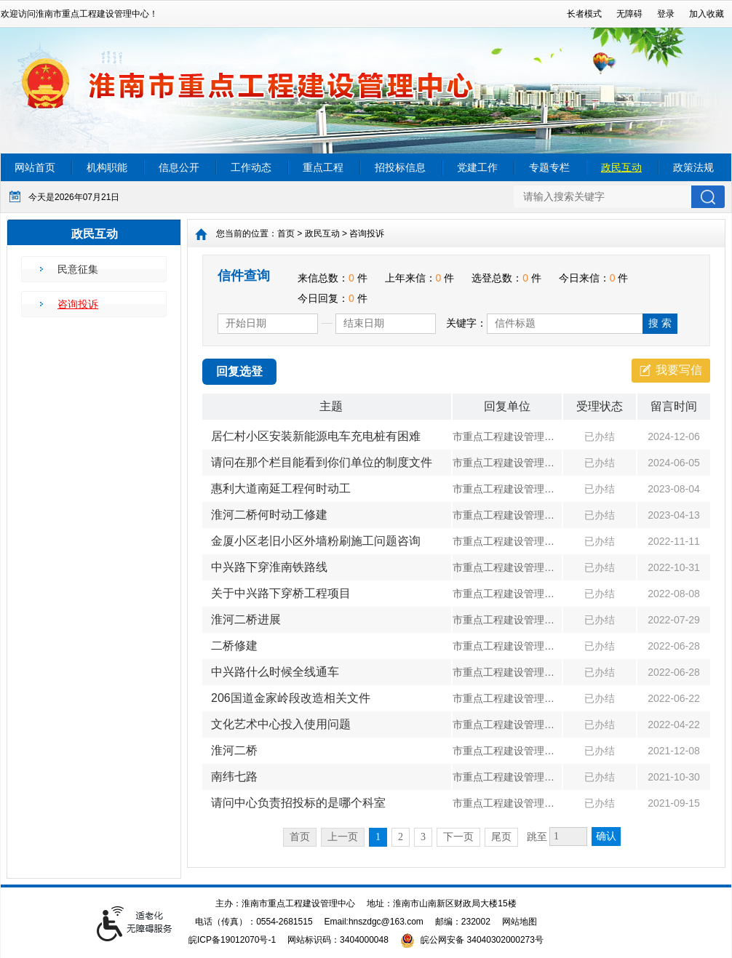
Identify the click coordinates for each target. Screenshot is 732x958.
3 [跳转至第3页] (423, 836)
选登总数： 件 (506, 278)
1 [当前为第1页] (378, 836)
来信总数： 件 (332, 278)
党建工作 (477, 167)
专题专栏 (549, 167)
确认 (606, 836)
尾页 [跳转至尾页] (501, 836)
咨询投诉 (77, 304)
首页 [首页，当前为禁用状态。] (300, 836)
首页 (286, 233)
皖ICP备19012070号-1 (232, 940)
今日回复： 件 (332, 298)
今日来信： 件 (594, 278)
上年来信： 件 (420, 278)
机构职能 (107, 167)
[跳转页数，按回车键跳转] (568, 836)
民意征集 (77, 269)
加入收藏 (706, 14)
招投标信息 (400, 167)
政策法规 (693, 167)
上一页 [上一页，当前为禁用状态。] (342, 836)
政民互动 (621, 167)
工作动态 (251, 167)
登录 (666, 14)
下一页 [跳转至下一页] (458, 836)
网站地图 (519, 922)
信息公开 (179, 167)
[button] (584, 14)
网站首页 (35, 167)
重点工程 (323, 167)
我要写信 (679, 370)
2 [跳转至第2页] (400, 836)
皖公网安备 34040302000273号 (472, 940)
